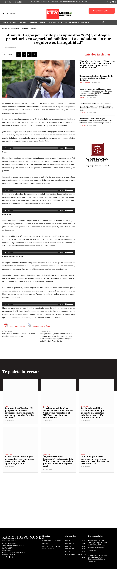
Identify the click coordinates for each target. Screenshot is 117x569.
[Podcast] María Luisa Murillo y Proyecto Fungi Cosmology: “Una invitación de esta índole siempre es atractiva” (97, 544)
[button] (103, 22)
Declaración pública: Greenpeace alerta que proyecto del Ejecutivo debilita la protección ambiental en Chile (96, 107)
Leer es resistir (85, 83)
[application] (38, 148)
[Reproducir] (5, 148)
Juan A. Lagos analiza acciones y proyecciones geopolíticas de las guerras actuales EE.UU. (95, 460)
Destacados (15, 28)
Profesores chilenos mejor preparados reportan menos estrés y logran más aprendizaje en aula (96, 121)
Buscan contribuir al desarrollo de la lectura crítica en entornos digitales (96, 78)
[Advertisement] (58, 489)
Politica (33, 28)
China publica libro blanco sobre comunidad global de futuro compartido (18, 335)
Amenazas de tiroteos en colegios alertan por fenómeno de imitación (97, 557)
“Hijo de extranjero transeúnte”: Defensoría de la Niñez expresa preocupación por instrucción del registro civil (58, 461)
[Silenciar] (65, 148)
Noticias (25, 28)
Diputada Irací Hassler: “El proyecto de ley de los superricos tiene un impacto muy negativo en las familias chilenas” (97, 64)
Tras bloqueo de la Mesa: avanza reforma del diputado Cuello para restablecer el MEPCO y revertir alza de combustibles (96, 92)
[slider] (35, 148)
